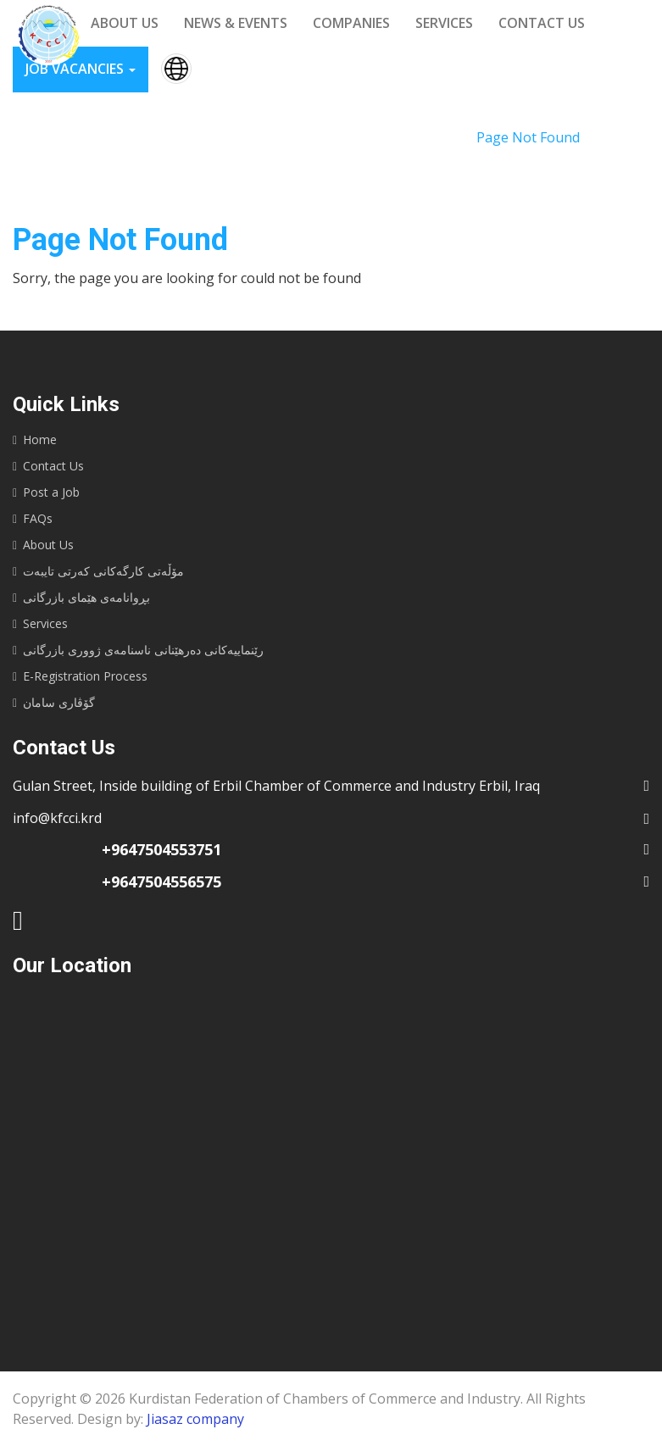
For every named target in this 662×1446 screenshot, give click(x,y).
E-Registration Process (85, 676)
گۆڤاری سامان (59, 702)
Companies (351, 23)
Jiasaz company (195, 1419)
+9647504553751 (161, 849)
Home (437, 137)
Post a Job (51, 492)
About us (125, 23)
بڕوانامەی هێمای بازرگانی (86, 597)
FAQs (38, 518)
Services (444, 23)
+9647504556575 (161, 881)
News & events (235, 23)
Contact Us (53, 466)
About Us (48, 545)
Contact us (541, 23)
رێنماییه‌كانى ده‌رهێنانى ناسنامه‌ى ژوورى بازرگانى (143, 650)
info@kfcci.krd (57, 818)
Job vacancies (80, 68)
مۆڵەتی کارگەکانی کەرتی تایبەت (103, 571)
